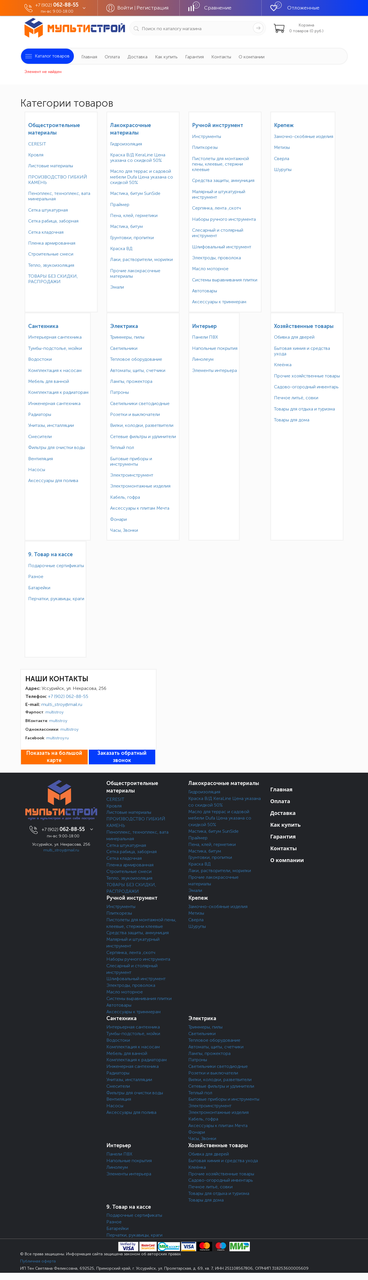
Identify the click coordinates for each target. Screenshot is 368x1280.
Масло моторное (210, 268)
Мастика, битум (126, 226)
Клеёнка (283, 364)
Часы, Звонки (124, 530)
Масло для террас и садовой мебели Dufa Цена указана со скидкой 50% (141, 176)
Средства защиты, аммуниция (223, 180)
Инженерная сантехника (54, 403)
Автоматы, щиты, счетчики (137, 370)
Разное (35, 576)
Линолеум (203, 359)
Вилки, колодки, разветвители (141, 425)
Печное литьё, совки (296, 397)
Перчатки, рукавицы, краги (56, 598)
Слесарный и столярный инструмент (217, 232)
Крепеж (284, 125)
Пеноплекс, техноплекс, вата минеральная (59, 196)
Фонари (118, 519)
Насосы (36, 469)
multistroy (54, 712)
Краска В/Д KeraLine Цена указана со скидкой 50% (137, 157)
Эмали (117, 287)
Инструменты (206, 136)
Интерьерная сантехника (55, 337)
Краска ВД (121, 248)
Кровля (35, 155)
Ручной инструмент (217, 125)
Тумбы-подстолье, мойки (55, 348)
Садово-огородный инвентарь (306, 386)
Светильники (123, 348)
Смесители (40, 436)
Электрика (124, 326)
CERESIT (37, 144)
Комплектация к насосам (55, 370)
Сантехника (43, 326)
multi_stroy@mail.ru (61, 704)
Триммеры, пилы (127, 337)
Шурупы (283, 169)
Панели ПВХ (205, 337)
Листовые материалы (50, 165)
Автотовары (204, 290)
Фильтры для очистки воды (56, 447)
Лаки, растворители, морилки (141, 259)
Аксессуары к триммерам (219, 301)
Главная (89, 57)
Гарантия (194, 57)
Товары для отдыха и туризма (304, 409)
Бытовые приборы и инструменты (131, 461)
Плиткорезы (205, 147)
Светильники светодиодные (140, 403)
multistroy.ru (57, 738)
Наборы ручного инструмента (224, 219)
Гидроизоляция (126, 144)
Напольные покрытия (214, 348)
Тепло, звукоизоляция (51, 265)
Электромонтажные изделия (140, 486)
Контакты (221, 57)
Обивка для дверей (294, 337)
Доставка (137, 57)
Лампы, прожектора (131, 381)
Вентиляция (40, 458)
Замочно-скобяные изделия (303, 136)
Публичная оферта (38, 1261)
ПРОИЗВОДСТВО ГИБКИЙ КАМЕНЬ (57, 179)
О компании (251, 57)
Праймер (119, 204)
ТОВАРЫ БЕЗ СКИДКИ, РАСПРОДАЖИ (53, 278)
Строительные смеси (50, 254)
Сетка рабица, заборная (53, 221)
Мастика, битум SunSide (135, 193)
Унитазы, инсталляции (51, 425)
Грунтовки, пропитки (132, 237)
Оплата (112, 57)
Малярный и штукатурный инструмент (218, 194)
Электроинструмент (131, 475)
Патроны (119, 392)
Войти (125, 8)
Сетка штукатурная (48, 210)
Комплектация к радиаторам (58, 392)
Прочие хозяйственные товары (307, 376)
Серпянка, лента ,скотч (216, 208)
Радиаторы (39, 414)
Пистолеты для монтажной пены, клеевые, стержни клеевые (220, 164)
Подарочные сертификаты (56, 565)
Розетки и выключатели (135, 414)
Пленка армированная (51, 243)
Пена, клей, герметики (134, 215)
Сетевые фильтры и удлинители (143, 436)
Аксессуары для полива (53, 480)
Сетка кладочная (46, 232)
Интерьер (204, 326)
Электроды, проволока (216, 257)
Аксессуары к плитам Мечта (139, 508)
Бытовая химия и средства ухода (302, 351)
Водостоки (40, 359)
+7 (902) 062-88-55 (68, 696)
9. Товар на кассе (50, 554)
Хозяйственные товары (304, 326)
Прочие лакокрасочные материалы (135, 273)
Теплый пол (122, 447)
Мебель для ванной (48, 381)
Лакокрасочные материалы (223, 783)
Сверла (281, 158)
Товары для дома (291, 420)
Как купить (166, 57)
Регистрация (153, 8)
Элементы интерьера (214, 370)
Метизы (282, 147)
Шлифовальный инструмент (221, 247)
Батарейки (39, 587)
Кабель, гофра (125, 497)
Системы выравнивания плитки (224, 280)
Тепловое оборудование (136, 359)
